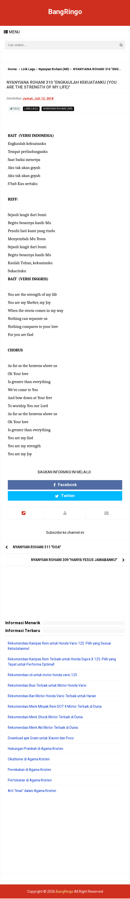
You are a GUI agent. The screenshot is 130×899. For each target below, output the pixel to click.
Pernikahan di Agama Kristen (31, 770)
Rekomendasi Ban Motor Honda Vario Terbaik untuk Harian (54, 696)
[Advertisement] (65, 834)
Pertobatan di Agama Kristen (31, 781)
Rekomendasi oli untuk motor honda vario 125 (44, 675)
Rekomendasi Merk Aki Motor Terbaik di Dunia (44, 728)
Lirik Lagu (28, 69)
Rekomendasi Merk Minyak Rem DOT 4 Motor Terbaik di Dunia (57, 707)
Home (12, 69)
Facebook (65, 485)
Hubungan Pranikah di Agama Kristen (37, 749)
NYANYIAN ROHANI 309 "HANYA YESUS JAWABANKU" (74, 560)
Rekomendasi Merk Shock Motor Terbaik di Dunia (46, 717)
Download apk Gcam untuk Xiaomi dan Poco (43, 739)
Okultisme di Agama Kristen (30, 760)
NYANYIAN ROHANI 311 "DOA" (37, 548)
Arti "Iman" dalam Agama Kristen (34, 791)
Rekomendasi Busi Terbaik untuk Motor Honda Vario (49, 686)
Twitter (65, 496)
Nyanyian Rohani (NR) (54, 69)
